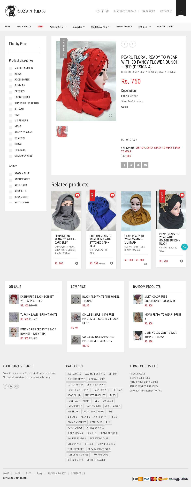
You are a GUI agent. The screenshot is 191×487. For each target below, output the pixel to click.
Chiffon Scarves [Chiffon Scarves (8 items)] (76, 379)
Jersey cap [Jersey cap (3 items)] (73, 400)
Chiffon (126, 72)
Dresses (20, 91)
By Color (142, 27)
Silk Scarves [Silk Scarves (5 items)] (74, 444)
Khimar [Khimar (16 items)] (86, 400)
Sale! (40, 26)
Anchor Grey (22, 179)
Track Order (148, 11)
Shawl (18, 144)
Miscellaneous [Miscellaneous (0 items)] (112, 406)
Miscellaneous (24, 68)
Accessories (56, 27)
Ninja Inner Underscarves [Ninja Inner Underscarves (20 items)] (94, 417)
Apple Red (21, 185)
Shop (17, 473)
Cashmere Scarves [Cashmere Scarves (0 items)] (95, 374)
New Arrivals (24, 26)
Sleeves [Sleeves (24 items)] (89, 444)
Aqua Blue (21, 191)
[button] (76, 264)
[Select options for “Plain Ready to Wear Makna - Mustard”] (146, 264)
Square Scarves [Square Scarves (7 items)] (106, 444)
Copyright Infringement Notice (146, 390)
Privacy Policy (137, 373)
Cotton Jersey (132, 246)
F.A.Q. (39, 473)
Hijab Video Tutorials (125, 11)
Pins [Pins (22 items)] (108, 422)
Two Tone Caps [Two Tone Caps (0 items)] (100, 454)
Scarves (77, 27)
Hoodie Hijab (22, 97)
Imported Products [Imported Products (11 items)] (95, 395)
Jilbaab (19, 109)
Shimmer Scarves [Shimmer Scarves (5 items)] (77, 438)
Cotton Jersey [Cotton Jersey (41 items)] (97, 379)
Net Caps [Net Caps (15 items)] (72, 417)
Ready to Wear (124, 26)
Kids (143, 246)
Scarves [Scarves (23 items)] (91, 433)
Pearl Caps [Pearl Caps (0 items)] (96, 422)
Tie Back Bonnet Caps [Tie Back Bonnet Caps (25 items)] (99, 449)
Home (7, 26)
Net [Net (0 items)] (110, 411)
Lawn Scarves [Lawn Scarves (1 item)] (75, 406)
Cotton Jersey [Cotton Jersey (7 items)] (75, 384)
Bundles (20, 85)
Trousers (20, 150)
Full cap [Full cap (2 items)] (117, 390)
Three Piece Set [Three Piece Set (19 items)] (76, 449)
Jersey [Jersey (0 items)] (112, 395)
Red (129, 156)
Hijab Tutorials (165, 26)
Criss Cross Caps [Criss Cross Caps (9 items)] (96, 384)
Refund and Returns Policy (144, 386)
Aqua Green (21, 197)
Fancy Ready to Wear (144, 72)
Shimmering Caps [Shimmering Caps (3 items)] (109, 433)
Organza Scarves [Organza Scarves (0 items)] (77, 422)
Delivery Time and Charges (144, 382)
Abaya (18, 73)
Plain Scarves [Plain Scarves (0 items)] (75, 427)
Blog (28, 473)
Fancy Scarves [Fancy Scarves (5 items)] (101, 390)
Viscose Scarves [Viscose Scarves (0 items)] (96, 460)
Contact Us (166, 11)
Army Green (22, 202)
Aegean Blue (22, 173)
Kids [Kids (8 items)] (96, 400)
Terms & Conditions (140, 378)
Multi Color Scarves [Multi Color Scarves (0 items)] (93, 411)
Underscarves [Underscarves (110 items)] (75, 460)
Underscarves (99, 27)
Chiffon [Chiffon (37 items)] (113, 374)
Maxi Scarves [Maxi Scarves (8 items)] (93, 406)
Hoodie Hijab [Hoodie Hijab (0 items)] (74, 395)
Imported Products (27, 103)
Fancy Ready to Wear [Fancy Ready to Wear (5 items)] (78, 390)
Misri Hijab (69, 246)
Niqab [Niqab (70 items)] (115, 417)
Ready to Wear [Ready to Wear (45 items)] (75, 433)
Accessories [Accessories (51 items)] (74, 374)
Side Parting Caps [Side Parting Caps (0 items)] (99, 438)
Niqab (72, 250)
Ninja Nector (61, 250)
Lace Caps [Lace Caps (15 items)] (108, 400)
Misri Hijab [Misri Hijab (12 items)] (73, 411)
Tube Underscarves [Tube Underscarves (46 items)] (78, 454)
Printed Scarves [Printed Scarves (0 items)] (95, 427)
